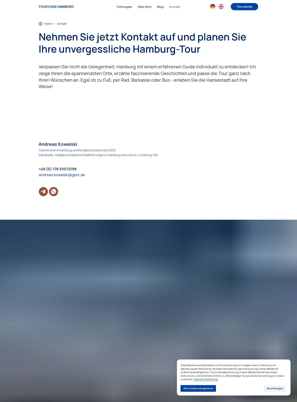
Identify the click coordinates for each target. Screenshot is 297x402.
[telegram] (43, 191)
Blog (160, 7)
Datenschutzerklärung (206, 379)
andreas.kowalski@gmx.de (62, 174)
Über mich (145, 7)
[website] (213, 6)
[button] (244, 6)
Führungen (124, 7)
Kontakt (174, 7)
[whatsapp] (53, 191)
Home (45, 24)
